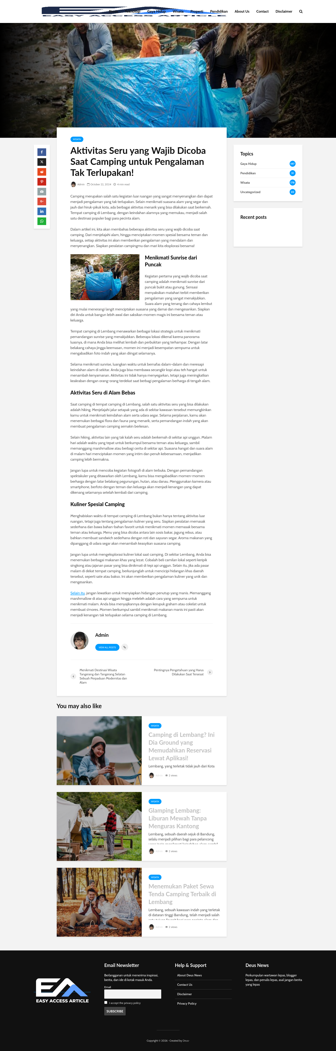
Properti (196, 11)
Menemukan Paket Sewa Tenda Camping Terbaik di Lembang (182, 893)
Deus (186, 1040)
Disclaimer (284, 11)
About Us (242, 11)
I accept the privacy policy (125, 1003)
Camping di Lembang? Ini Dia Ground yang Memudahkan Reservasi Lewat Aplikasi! (182, 746)
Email (107, 987)
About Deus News (189, 975)
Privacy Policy (187, 1003)
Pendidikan (219, 11)
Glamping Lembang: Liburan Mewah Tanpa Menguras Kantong (178, 818)
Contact (262, 11)
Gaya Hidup (156, 11)
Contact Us (184, 985)
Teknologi (132, 11)
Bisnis (113, 11)
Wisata (178, 11)
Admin (78, 184)
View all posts (107, 647)
